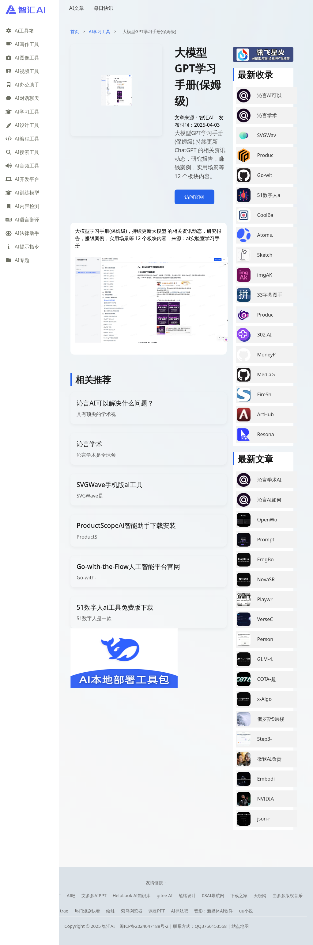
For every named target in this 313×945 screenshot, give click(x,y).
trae (64, 911)
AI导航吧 (179, 911)
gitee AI (164, 895)
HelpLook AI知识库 (132, 895)
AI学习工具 (99, 31)
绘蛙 (110, 911)
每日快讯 (103, 8)
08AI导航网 (213, 895)
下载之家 (238, 895)
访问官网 (194, 197)
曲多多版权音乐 (288, 895)
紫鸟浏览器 (131, 911)
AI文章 (76, 8)
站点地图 (240, 926)
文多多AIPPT (94, 895)
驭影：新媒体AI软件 (213, 911)
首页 (74, 31)
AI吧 (71, 895)
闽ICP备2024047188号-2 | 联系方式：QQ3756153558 (173, 926)
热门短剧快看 (87, 911)
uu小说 (246, 911)
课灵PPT (157, 911)
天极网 (260, 895)
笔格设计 (187, 895)
